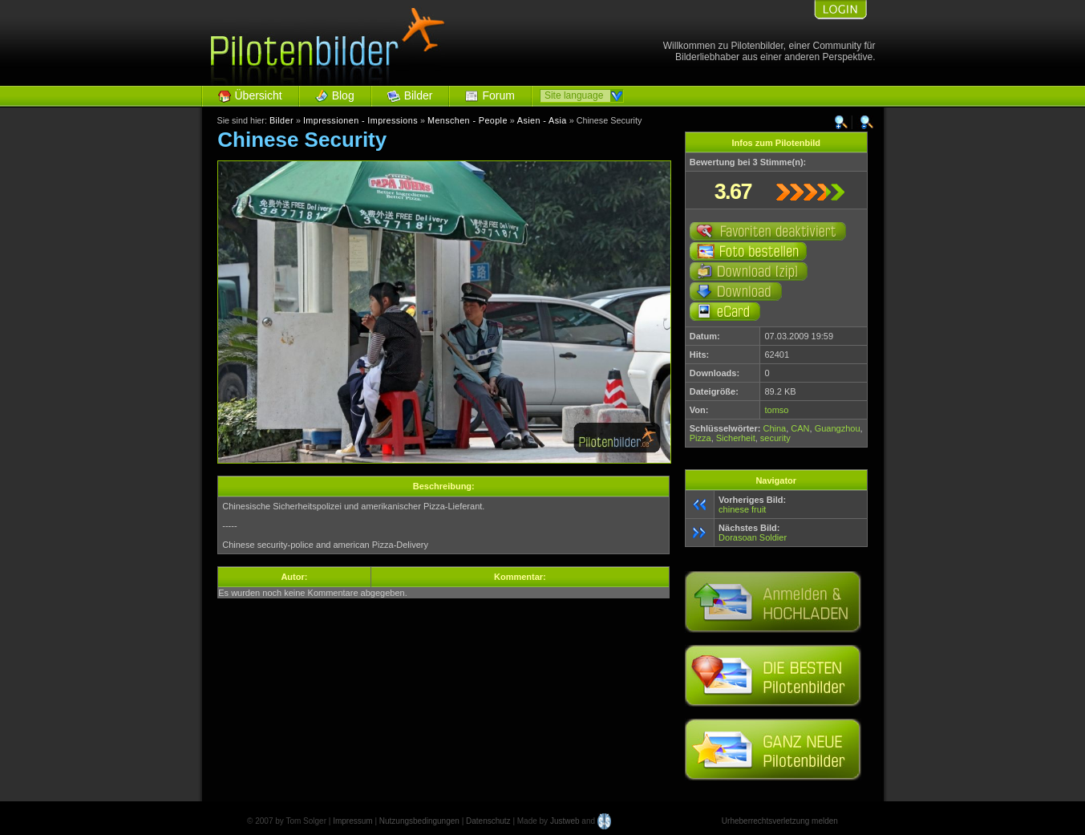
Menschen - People (467, 120)
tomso (776, 410)
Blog (343, 95)
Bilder (418, 95)
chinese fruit (742, 509)
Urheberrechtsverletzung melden (780, 821)
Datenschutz (488, 821)
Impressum (352, 821)
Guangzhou (837, 428)
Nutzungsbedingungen (419, 821)
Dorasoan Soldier (753, 537)
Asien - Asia (542, 120)
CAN (800, 428)
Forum (498, 95)
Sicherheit (735, 438)
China (774, 428)
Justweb (565, 821)
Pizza (700, 438)
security (775, 438)
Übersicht (258, 95)
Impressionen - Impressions (360, 120)
